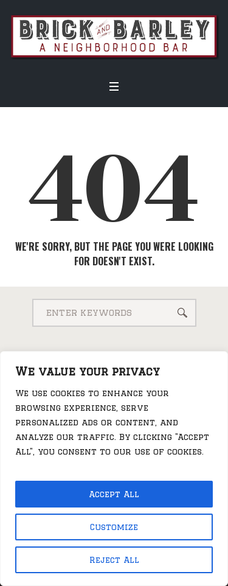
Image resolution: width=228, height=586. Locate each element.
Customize (114, 527)
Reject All (114, 560)
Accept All (114, 494)
